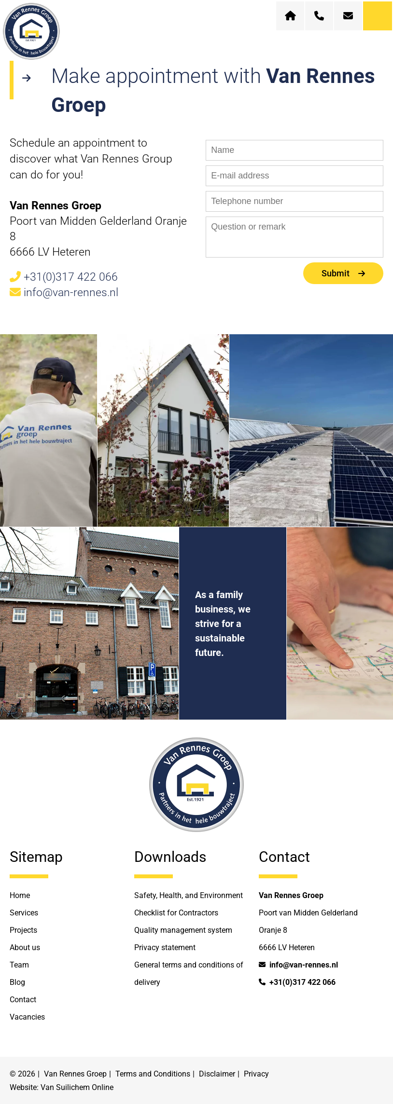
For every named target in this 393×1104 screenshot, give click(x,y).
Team (19, 964)
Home (20, 895)
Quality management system (183, 930)
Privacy (256, 1073)
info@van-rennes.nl (64, 292)
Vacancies (27, 1017)
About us (25, 947)
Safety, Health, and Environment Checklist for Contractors (188, 904)
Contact (23, 999)
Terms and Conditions (152, 1073)
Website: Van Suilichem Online (61, 1087)
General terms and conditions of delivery (188, 973)
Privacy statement (165, 947)
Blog (17, 982)
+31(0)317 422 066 (64, 277)
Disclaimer (217, 1073)
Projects (23, 930)
